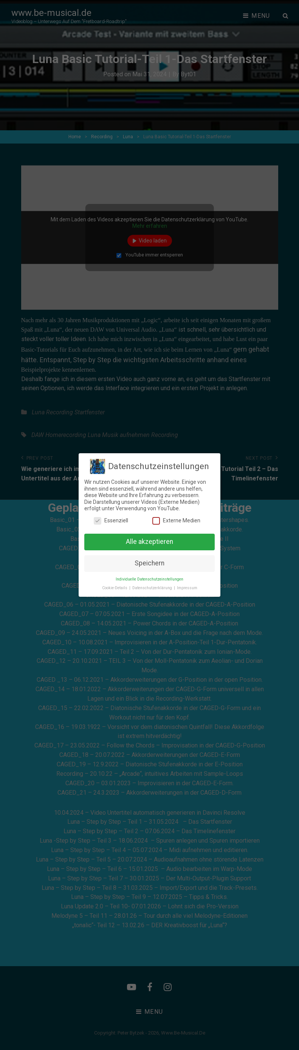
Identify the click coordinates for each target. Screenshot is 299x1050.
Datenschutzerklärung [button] (152, 587)
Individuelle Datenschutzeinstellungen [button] (149, 579)
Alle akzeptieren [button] (149, 541)
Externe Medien (176, 520)
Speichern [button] (149, 563)
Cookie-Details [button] (115, 587)
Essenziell (111, 520)
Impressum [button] (187, 587)
